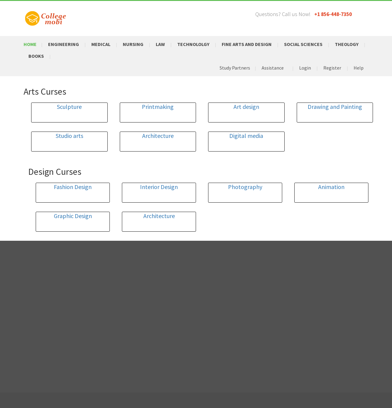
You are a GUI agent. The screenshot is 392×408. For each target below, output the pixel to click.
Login (305, 68)
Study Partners (235, 68)
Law (160, 44)
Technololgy (193, 44)
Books (36, 56)
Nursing (133, 44)
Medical (100, 44)
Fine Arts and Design (247, 44)
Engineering (63, 44)
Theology (346, 44)
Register (332, 68)
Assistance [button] (273, 68)
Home (30, 44)
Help (359, 68)
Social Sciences (303, 44)
